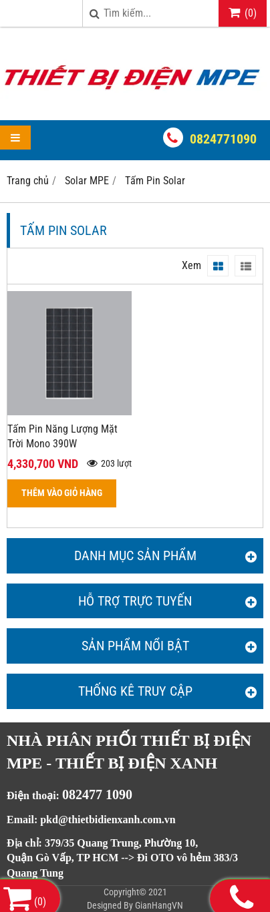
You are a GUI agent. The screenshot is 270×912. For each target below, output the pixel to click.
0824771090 (223, 139)
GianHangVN (159, 905)
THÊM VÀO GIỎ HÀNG (61, 493)
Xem (191, 265)
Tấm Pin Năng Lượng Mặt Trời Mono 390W (62, 437)
